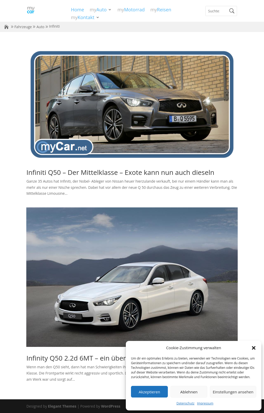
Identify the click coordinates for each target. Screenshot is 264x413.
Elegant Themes (62, 406)
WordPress (110, 406)
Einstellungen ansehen (233, 391)
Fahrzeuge (23, 26)
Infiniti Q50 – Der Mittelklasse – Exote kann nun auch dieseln (120, 172)
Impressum (205, 403)
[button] (253, 347)
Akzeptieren (149, 391)
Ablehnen (188, 391)
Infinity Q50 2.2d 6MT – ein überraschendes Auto (102, 358)
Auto (40, 26)
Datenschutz (185, 403)
